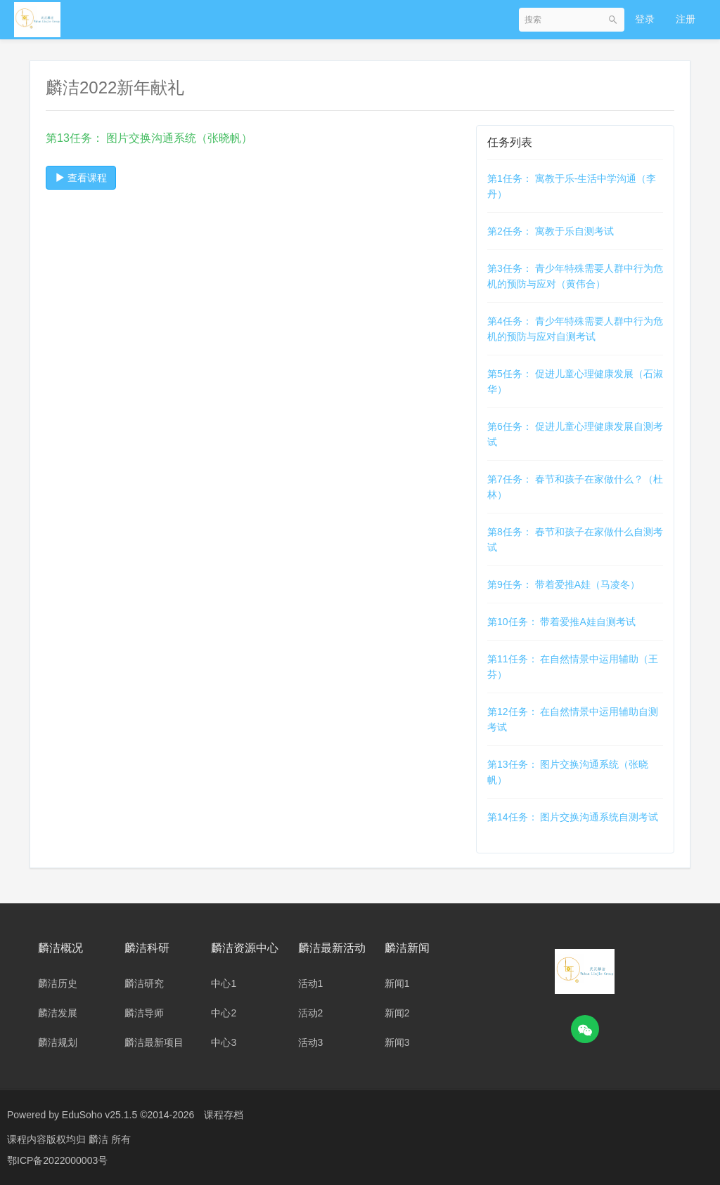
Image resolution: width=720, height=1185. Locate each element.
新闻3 (397, 1042)
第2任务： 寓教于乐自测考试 (550, 231)
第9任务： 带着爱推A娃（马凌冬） (563, 584)
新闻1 (397, 983)
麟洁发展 (57, 1013)
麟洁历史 (57, 983)
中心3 (223, 1042)
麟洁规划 (57, 1042)
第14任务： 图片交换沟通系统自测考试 (572, 817)
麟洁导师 (144, 1013)
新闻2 (397, 1013)
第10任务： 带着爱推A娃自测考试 (561, 621)
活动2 (310, 1013)
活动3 (310, 1042)
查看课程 (81, 177)
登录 (645, 19)
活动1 (310, 983)
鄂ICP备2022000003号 (57, 1160)
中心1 (223, 983)
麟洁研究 (144, 983)
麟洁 (100, 1139)
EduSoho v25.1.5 (99, 1114)
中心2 (223, 1013)
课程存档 (223, 1114)
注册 (685, 19)
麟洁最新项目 (154, 1042)
